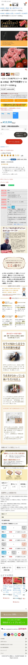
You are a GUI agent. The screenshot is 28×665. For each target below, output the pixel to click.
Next (25, 24)
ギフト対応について (7, 100)
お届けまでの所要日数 (6, 569)
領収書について (23, 485)
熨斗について (14, 485)
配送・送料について (18, 224)
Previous (2, 24)
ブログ (2, 653)
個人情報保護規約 (5, 647)
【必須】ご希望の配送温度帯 (10, 126)
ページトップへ (26, 609)
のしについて (21, 100)
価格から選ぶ (10, 13)
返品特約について (5, 146)
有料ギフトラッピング (4, 485)
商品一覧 (8, 8)
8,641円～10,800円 (21, 13)
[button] (2, 590)
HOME (2, 8)
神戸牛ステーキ (17, 8)
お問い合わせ (4, 641)
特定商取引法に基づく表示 (7, 644)
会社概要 (3, 638)
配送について (21, 567)
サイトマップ (4, 650)
